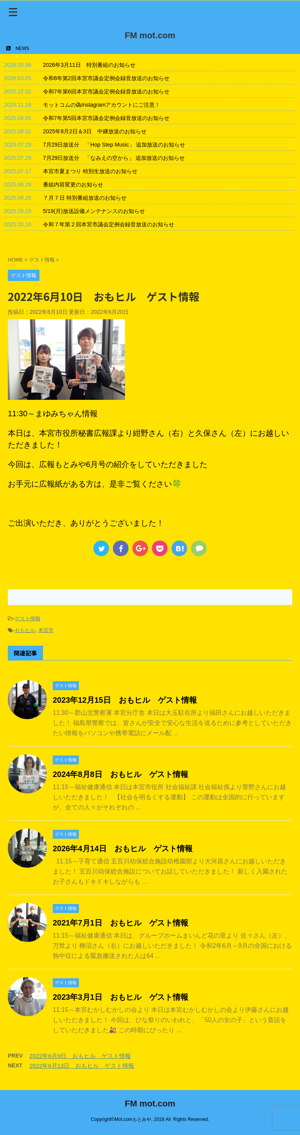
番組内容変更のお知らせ (73, 184)
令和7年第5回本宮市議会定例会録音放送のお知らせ (106, 118)
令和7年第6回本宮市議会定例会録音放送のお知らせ (106, 91)
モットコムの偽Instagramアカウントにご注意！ (101, 105)
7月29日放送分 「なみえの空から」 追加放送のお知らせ (114, 158)
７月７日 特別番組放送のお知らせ (85, 198)
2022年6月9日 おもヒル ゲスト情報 (80, 1056)
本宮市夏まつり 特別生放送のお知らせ (90, 171)
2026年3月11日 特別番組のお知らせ (89, 65)
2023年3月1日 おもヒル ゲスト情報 (120, 997)
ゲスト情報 (27, 618)
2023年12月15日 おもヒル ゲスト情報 (125, 700)
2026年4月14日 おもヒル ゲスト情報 (123, 848)
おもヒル (25, 630)
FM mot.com (150, 35)
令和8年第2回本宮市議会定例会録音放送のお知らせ (106, 78)
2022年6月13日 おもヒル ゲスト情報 (81, 1065)
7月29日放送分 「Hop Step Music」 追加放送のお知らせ (114, 144)
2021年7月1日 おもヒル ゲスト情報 (120, 922)
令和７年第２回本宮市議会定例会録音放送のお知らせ (108, 224)
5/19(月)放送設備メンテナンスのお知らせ (94, 211)
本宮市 (46, 630)
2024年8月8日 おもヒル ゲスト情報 (120, 774)
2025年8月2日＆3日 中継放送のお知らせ (94, 131)
